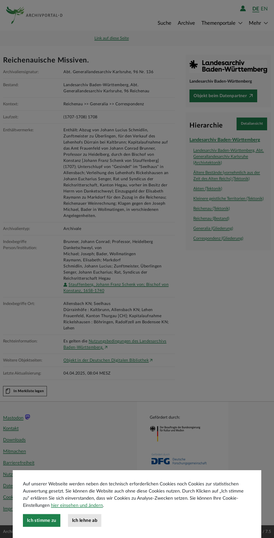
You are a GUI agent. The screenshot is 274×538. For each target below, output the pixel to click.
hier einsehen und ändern (77, 519)
